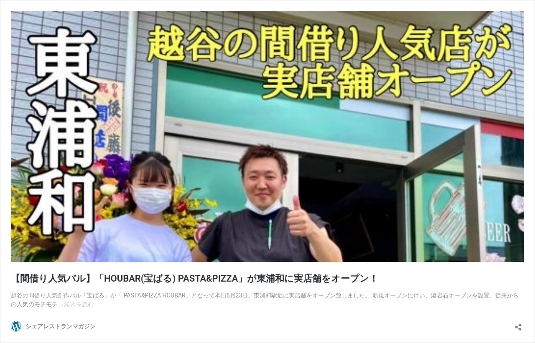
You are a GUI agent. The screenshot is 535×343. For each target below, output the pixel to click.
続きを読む (79, 304)
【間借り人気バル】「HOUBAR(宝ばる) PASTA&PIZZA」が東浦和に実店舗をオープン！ (194, 278)
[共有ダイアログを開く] (518, 324)
